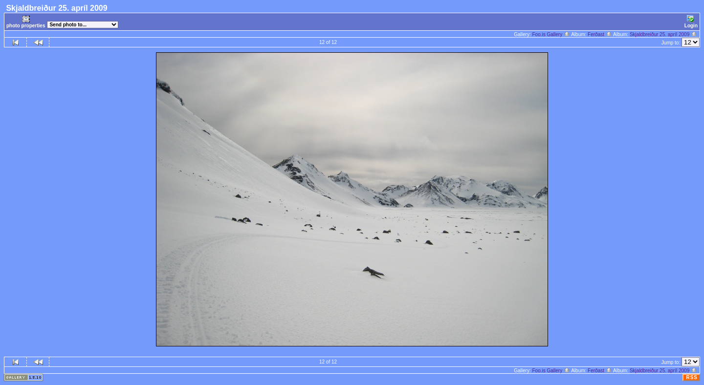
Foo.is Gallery (551, 34)
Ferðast (600, 34)
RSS (692, 377)
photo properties (25, 21)
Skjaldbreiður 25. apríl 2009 (663, 34)
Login (691, 21)
